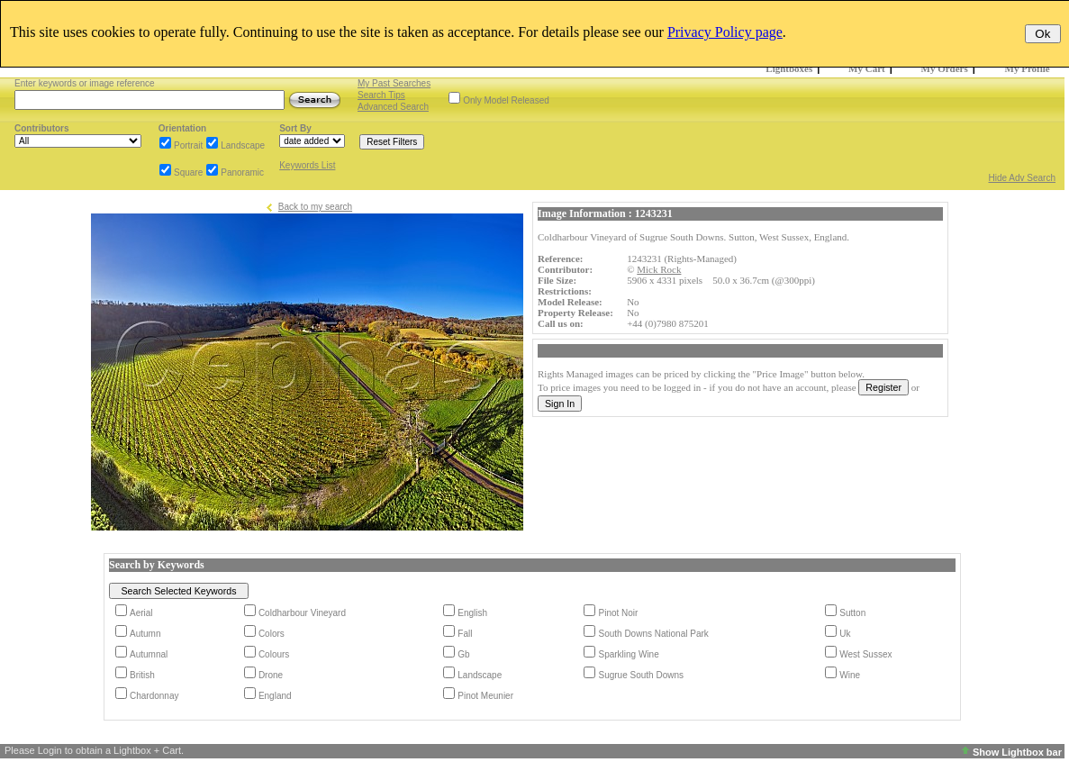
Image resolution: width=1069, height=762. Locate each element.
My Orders (944, 68)
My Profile (1027, 68)
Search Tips (381, 95)
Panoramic (242, 172)
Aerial (141, 613)
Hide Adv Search (1022, 178)
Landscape (243, 145)
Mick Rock (659, 269)
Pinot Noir (618, 613)
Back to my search (315, 207)
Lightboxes (789, 68)
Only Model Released (506, 100)
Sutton (852, 613)
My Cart (866, 68)
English (472, 613)
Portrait (188, 145)
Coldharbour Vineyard (302, 613)
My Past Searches (394, 83)
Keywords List (307, 165)
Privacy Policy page (725, 32)
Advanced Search (393, 107)
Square (188, 172)
